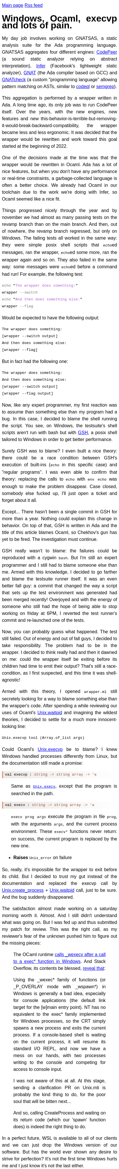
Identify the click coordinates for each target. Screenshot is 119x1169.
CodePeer (106, 52)
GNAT (30, 72)
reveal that (93, 961)
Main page (12, 5)
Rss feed (34, 5)
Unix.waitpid (49, 708)
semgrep (105, 86)
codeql (83, 86)
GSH (83, 430)
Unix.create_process (23, 883)
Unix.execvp (50, 745)
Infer (40, 65)
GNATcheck (14, 79)
